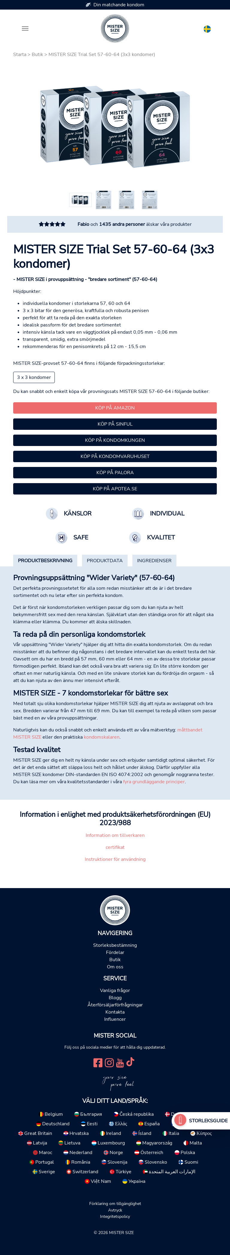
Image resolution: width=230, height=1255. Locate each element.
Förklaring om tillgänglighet (115, 1203)
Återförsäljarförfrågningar (115, 1005)
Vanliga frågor (115, 990)
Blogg (115, 997)
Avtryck (115, 1210)
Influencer (115, 1019)
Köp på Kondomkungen (115, 440)
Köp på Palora (115, 472)
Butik (37, 54)
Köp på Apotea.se (115, 489)
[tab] (45, 561)
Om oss (115, 967)
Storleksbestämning (115, 945)
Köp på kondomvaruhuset (115, 456)
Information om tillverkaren (115, 835)
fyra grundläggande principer (154, 781)
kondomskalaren (101, 737)
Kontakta (115, 1012)
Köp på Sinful (115, 424)
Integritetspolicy (115, 1216)
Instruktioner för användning (115, 859)
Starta (19, 54)
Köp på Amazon (115, 408)
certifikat (115, 847)
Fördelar (115, 952)
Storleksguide (208, 1121)
